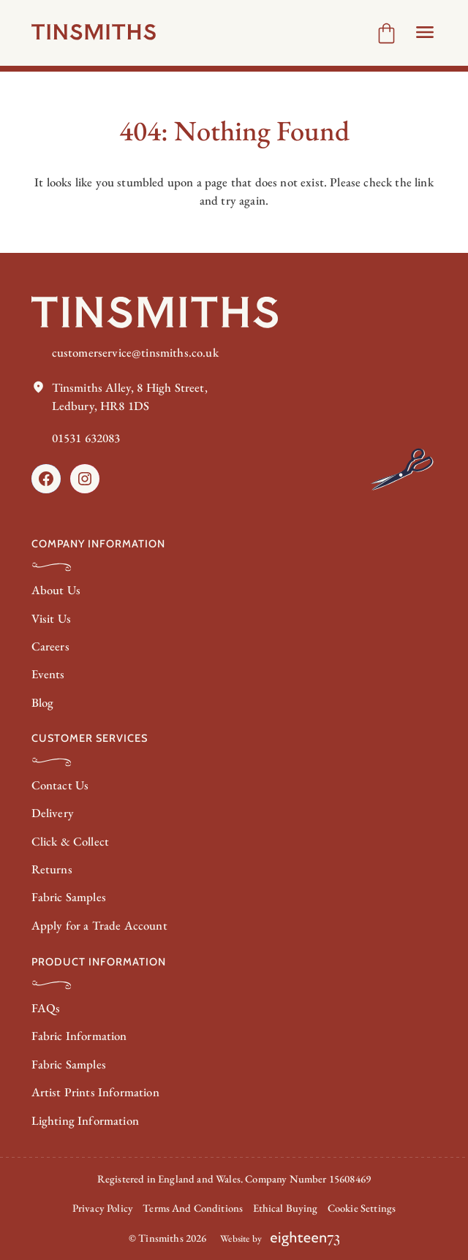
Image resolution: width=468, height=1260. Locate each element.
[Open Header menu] (425, 32)
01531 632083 (86, 438)
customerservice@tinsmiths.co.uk (135, 352)
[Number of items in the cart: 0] (386, 33)
